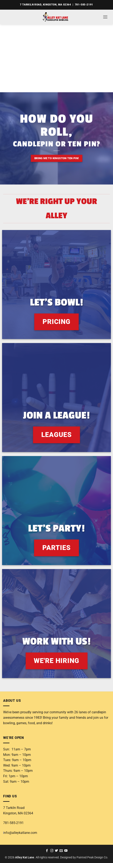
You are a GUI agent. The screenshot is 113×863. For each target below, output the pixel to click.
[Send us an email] (61, 851)
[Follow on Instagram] (51, 851)
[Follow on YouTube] (66, 851)
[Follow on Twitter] (56, 851)
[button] (105, 17)
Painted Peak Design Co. (92, 857)
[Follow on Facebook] (47, 851)
